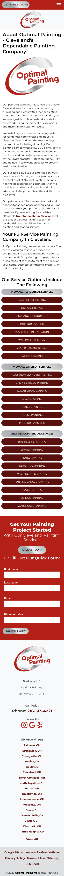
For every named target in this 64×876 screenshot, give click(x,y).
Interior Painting (32, 323)
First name (12, 569)
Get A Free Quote (16, 4)
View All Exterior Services (32, 366)
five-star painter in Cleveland (34, 216)
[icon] (25, 725)
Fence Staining (32, 406)
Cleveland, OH (32, 772)
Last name (11, 582)
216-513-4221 (39, 711)
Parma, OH (32, 788)
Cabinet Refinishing (32, 299)
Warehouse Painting (32, 505)
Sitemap (53, 858)
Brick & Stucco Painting (32, 382)
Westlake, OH (32, 804)
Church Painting (32, 449)
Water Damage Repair (32, 348)
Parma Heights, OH (32, 831)
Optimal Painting (26, 872)
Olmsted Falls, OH (32, 815)
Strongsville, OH (32, 756)
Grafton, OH (32, 820)
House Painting (32, 414)
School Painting (32, 497)
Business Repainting (32, 441)
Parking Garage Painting (32, 481)
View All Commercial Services (32, 433)
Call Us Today (32, 549)
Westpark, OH (32, 826)
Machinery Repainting (32, 473)
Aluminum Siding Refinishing (32, 374)
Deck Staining (32, 398)
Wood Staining (32, 356)
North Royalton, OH (32, 783)
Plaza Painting (32, 489)
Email (8, 598)
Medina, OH (32, 761)
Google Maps (13, 852)
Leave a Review (36, 852)
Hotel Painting (32, 457)
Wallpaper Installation (32, 331)
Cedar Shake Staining (32, 390)
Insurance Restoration (32, 315)
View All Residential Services (32, 291)
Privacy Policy (15, 858)
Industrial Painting (32, 465)
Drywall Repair (32, 307)
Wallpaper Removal (32, 339)
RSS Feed (32, 864)
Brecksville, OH (32, 793)
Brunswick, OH (32, 750)
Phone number (14, 614)
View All (32, 839)
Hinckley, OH (32, 766)
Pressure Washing (32, 422)
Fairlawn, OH (32, 745)
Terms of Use (36, 858)
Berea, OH (32, 810)
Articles (54, 852)
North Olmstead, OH (32, 777)
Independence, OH (32, 799)
